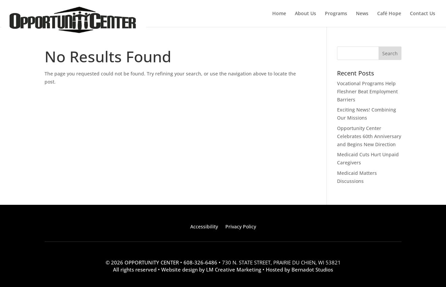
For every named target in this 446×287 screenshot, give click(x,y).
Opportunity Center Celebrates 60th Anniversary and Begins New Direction (369, 136)
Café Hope (389, 14)
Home (279, 14)
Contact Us (422, 14)
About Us (305, 14)
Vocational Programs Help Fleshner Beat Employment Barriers (367, 91)
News (362, 14)
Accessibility (204, 227)
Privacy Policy (240, 227)
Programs (336, 14)
